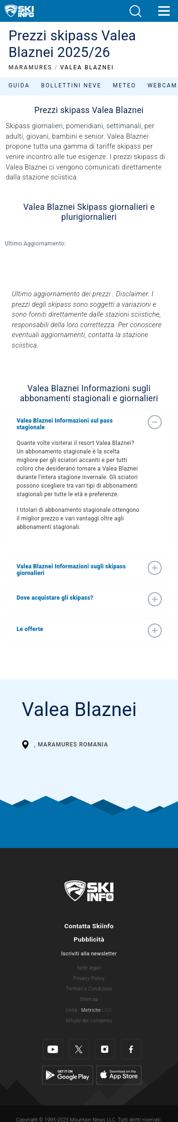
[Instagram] (105, 1049)
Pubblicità (89, 939)
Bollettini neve (71, 85)
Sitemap (89, 999)
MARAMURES (30, 67)
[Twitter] (79, 1049)
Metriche (91, 1010)
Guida (19, 85)
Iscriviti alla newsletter (89, 954)
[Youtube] (53, 1049)
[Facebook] (131, 1049)
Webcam (163, 85)
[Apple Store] (118, 1075)
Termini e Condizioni (89, 988)
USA (107, 1010)
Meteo (124, 85)
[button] (135, 11)
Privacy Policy (89, 978)
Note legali (89, 968)
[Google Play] (67, 1075)
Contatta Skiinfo (88, 926)
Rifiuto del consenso (89, 1020)
